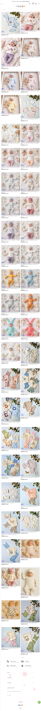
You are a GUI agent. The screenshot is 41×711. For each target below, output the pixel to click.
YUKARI (20, 708)
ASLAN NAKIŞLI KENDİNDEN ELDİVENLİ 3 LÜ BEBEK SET (10, 422)
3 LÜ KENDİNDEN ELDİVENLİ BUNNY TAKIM (8, 586)
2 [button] (11, 89)
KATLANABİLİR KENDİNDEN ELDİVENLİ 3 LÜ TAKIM (29, 57)
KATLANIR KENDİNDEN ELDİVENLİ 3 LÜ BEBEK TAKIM (10, 33)
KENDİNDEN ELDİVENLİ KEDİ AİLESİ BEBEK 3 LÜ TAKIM (29, 31)
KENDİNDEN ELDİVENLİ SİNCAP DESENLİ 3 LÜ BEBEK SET (30, 216)
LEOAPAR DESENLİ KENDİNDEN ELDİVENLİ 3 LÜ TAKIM (29, 507)
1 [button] (9, 89)
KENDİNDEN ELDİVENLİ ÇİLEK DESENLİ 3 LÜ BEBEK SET (30, 143)
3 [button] (12, 89)
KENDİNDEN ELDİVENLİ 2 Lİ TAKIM (27, 558)
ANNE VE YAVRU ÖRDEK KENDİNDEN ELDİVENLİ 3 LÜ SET (30, 119)
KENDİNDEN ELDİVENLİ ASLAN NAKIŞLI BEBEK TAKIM (30, 393)
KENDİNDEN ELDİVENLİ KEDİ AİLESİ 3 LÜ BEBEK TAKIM (9, 67)
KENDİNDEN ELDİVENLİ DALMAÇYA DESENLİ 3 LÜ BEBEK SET (29, 264)
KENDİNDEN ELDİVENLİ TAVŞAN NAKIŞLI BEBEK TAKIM (9, 390)
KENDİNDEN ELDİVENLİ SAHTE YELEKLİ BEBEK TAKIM (10, 449)
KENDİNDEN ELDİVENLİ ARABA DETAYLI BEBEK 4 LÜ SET (30, 478)
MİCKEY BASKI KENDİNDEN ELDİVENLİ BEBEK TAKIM (10, 619)
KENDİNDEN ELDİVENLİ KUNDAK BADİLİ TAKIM (29, 364)
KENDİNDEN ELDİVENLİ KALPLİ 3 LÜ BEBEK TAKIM (29, 596)
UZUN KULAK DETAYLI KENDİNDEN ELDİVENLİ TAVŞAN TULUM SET (9, 337)
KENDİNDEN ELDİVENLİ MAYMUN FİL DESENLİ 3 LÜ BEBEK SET (10, 192)
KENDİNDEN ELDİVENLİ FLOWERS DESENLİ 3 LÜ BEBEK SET (29, 240)
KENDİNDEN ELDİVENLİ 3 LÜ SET (7, 563)
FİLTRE (4, 9)
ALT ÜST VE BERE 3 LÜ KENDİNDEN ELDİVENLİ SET (29, 450)
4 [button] (32, 89)
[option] (10, 22)
